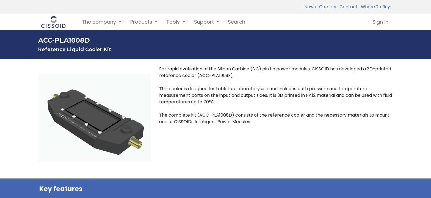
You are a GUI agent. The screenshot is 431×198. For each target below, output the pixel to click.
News (310, 7)
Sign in (380, 21)
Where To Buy (374, 7)
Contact (347, 7)
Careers (326, 7)
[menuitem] (236, 22)
